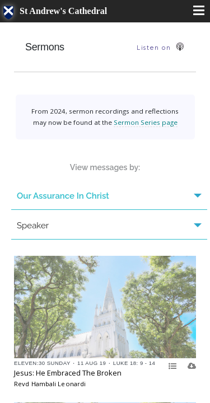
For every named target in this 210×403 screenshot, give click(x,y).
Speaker (109, 226)
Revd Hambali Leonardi (50, 383)
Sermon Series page (146, 122)
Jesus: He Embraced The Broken (68, 373)
